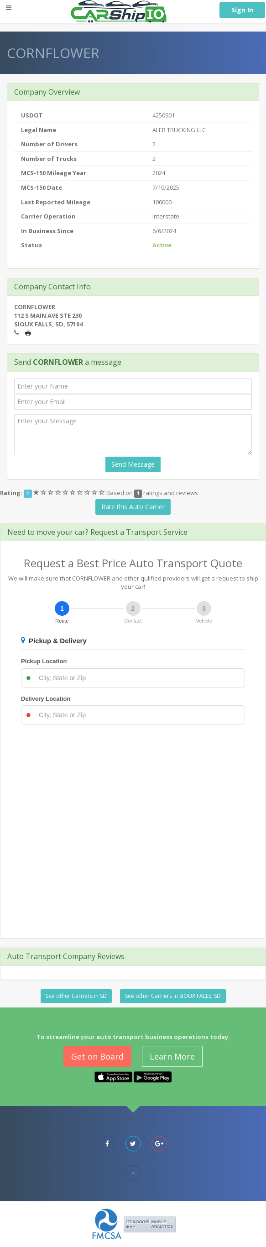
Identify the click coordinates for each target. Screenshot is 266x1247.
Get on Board (97, 1056)
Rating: (11, 493)
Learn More (172, 1056)
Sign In (242, 9)
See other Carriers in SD (76, 996)
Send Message (133, 464)
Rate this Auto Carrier (133, 506)
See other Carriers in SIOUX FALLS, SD (173, 996)
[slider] (69, 493)
